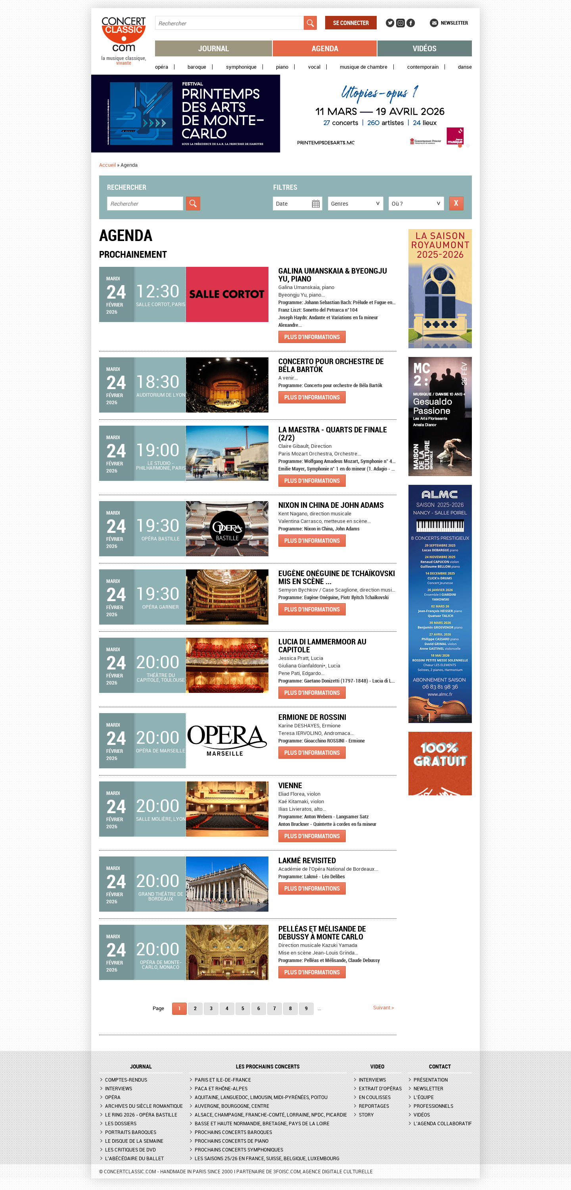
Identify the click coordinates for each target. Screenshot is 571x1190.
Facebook (410, 23)
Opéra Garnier (160, 607)
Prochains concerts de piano (231, 1141)
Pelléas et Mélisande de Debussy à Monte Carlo (322, 932)
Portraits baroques (130, 1132)
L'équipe (424, 1097)
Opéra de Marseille (160, 750)
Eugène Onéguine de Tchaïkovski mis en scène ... (336, 577)
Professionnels (433, 1106)
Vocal (314, 66)
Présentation (431, 1079)
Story (366, 1114)
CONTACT (440, 1066)
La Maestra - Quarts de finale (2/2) (332, 433)
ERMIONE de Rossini (312, 717)
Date (281, 203)
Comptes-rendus (126, 1079)
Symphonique (241, 66)
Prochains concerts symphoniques (239, 1149)
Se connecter (351, 23)
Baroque (197, 66)
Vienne (290, 785)
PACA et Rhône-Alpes (221, 1088)
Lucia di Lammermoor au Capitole (322, 645)
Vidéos (425, 48)
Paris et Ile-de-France (223, 1079)
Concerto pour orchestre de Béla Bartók (331, 365)
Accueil (107, 164)
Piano (282, 66)
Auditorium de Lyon (160, 395)
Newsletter (454, 22)
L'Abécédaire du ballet (134, 1158)
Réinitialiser (456, 203)
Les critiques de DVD (130, 1149)
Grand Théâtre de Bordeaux (160, 896)
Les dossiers (120, 1123)
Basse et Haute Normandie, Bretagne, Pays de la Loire (262, 1123)
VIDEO (377, 1066)
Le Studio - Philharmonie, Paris (161, 465)
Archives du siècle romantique (144, 1106)
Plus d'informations (312, 337)
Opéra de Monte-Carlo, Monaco (161, 964)
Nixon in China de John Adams (331, 505)
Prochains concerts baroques (233, 1132)
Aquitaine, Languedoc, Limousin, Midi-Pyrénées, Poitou (261, 1097)
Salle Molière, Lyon (161, 819)
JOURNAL (141, 1066)
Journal (213, 48)
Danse (465, 66)
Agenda (325, 48)
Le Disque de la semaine (134, 1141)
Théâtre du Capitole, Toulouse (161, 677)
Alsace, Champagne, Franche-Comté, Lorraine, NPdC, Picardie (271, 1114)
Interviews (118, 1088)
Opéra (161, 66)
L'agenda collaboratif (443, 1123)
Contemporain (423, 66)
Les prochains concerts (268, 1066)
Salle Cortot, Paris (160, 304)
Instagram (400, 23)
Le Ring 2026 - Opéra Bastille (141, 1114)
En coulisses (375, 1097)
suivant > (383, 1007)
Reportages (374, 1106)
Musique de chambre (363, 66)
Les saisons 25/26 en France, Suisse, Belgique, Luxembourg (267, 1158)
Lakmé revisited (307, 860)
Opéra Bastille (161, 538)
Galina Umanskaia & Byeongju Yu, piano (332, 274)
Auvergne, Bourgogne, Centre (232, 1106)
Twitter (390, 23)
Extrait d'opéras (380, 1088)
